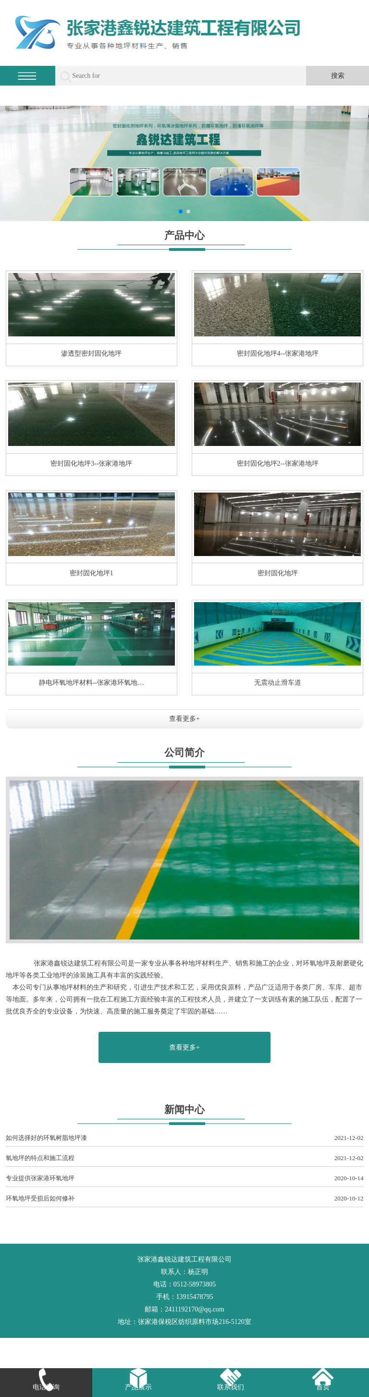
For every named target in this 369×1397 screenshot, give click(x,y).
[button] (181, 211)
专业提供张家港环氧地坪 (185, 1178)
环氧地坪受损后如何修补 (185, 1198)
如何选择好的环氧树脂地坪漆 (185, 1138)
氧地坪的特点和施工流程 (185, 1158)
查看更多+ (184, 718)
